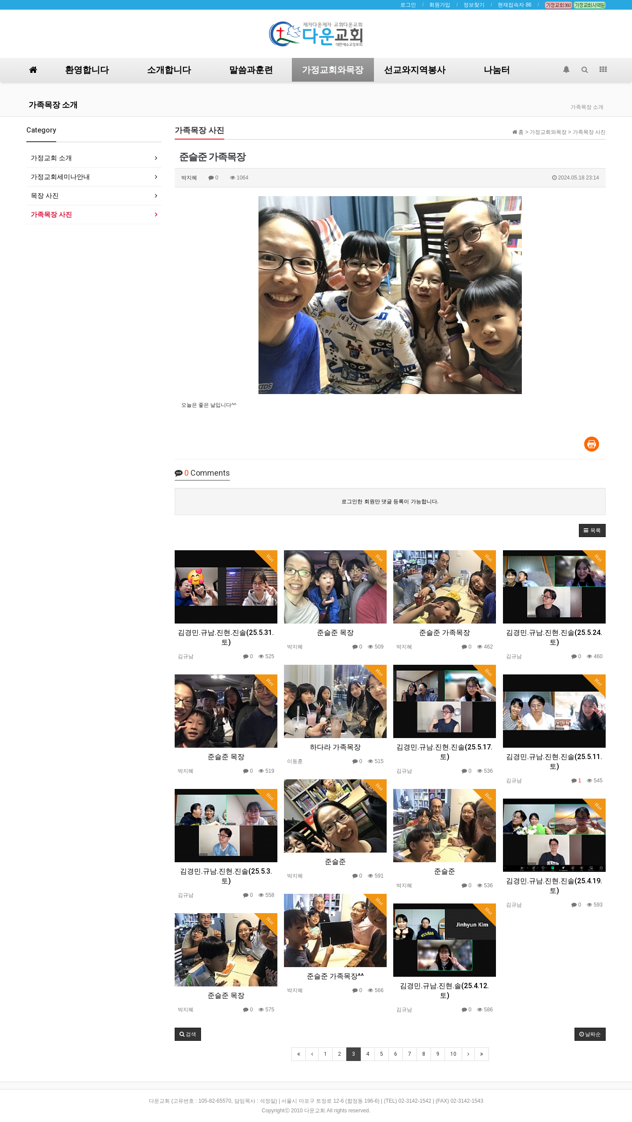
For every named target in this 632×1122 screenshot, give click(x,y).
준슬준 (335, 861)
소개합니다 (169, 70)
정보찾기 (474, 5)
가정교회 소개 (51, 157)
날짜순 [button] (590, 1034)
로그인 (408, 5)
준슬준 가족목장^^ (335, 976)
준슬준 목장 (335, 632)
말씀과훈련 (251, 70)
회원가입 (439, 5)
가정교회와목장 (332, 70)
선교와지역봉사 (414, 70)
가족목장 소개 (53, 104)
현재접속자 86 (514, 5)
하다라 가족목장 (335, 747)
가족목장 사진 (51, 214)
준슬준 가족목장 (444, 632)
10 (453, 1054)
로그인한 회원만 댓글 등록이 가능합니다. (389, 501)
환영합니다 (87, 70)
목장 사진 (45, 195)
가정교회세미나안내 (60, 176)
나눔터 (497, 70)
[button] (592, 530)
